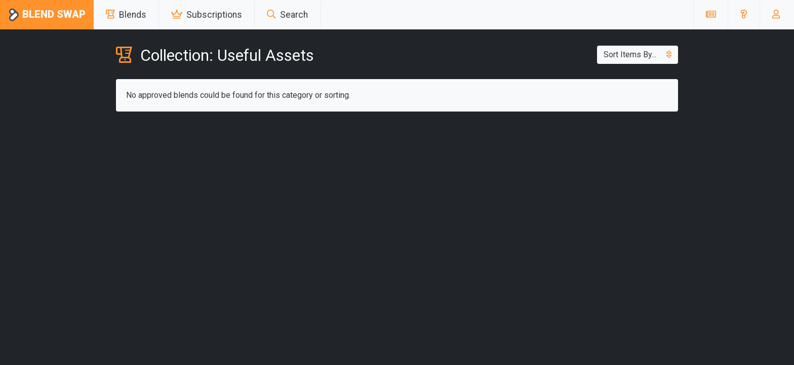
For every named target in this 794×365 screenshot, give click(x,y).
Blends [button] (126, 15)
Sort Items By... (637, 54)
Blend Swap (47, 15)
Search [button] (287, 15)
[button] (743, 14)
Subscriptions (206, 15)
